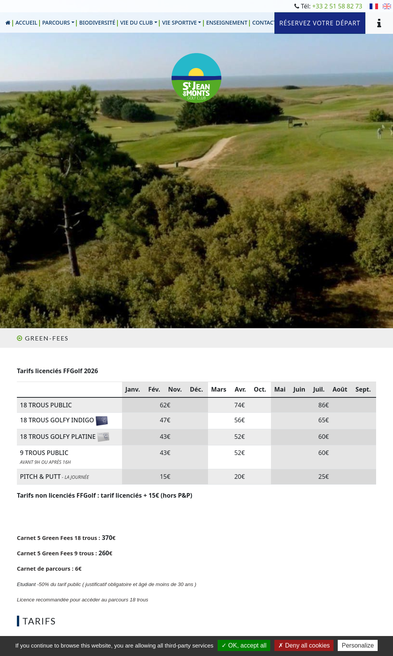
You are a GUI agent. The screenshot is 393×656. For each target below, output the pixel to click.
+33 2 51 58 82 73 (337, 6)
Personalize (358, 645)
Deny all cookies (304, 645)
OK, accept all (243, 645)
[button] (58, 22)
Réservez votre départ (319, 23)
